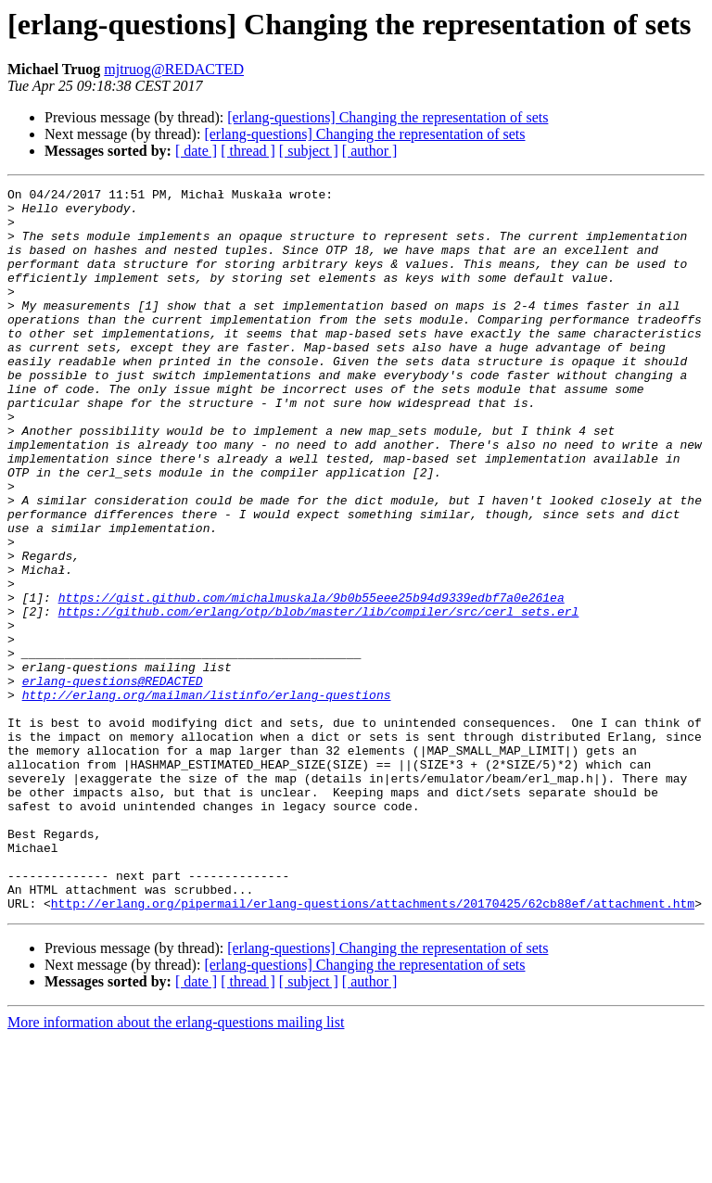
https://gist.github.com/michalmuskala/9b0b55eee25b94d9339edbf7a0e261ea (311, 680)
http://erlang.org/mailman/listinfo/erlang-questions (206, 797)
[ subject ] (308, 151)
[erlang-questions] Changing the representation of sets (387, 117)
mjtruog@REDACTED (174, 69)
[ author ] (370, 151)
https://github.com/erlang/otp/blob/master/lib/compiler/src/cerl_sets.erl (318, 697)
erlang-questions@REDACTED (112, 780)
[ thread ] (248, 151)
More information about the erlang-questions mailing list (175, 1167)
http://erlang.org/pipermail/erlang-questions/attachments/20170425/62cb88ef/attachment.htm (372, 1047)
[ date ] (196, 151)
